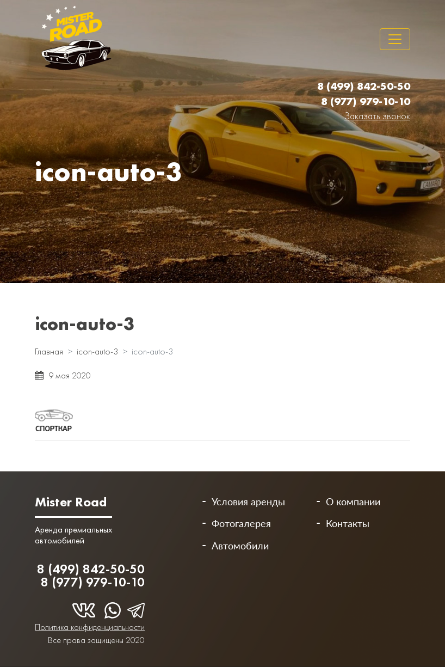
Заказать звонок (377, 115)
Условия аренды (248, 501)
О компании (353, 501)
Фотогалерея (241, 523)
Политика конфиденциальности (90, 627)
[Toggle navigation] (395, 39)
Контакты (347, 523)
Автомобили (240, 546)
